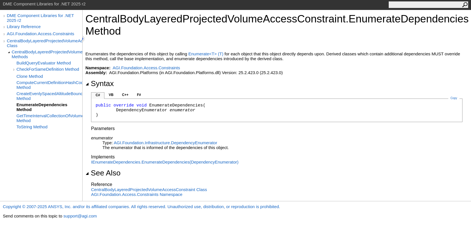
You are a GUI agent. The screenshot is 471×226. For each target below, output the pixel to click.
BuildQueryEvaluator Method (43, 62)
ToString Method (31, 126)
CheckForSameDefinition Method (47, 69)
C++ (125, 95)
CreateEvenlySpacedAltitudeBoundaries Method (49, 96)
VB (111, 95)
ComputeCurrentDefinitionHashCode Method (49, 85)
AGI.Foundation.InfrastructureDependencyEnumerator (165, 142)
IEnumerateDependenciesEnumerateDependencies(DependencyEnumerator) (165, 162)
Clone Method (29, 76)
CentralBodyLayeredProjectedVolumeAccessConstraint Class (44, 43)
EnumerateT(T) (205, 53)
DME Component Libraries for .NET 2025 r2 (40, 18)
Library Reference (24, 26)
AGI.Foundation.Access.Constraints (40, 33)
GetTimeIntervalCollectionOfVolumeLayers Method (49, 118)
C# (98, 95)
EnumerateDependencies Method (41, 107)
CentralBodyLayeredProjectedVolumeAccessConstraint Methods (47, 54)
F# (139, 95)
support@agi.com (80, 216)
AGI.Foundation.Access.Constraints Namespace (136, 194)
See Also (103, 173)
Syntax (99, 83)
